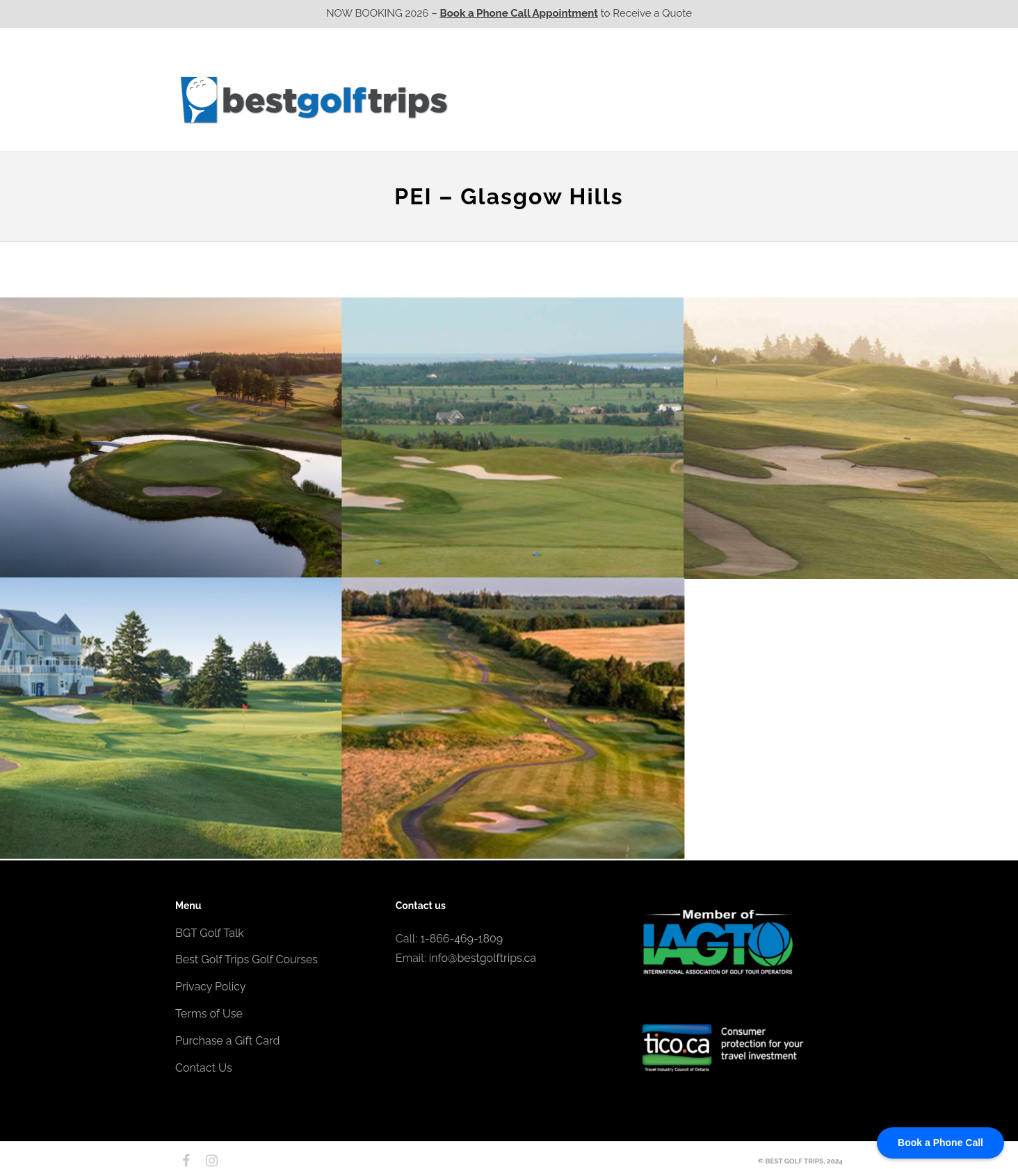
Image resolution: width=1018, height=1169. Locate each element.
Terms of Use (209, 1013)
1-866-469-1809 (461, 938)
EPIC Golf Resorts (695, 71)
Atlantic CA (733, 99)
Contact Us (806, 99)
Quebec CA (654, 99)
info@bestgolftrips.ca (482, 958)
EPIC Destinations (791, 71)
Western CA (494, 99)
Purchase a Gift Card (227, 1040)
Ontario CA (575, 99)
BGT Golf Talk (209, 933)
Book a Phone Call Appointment (519, 13)
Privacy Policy (210, 986)
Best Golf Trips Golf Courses (246, 959)
